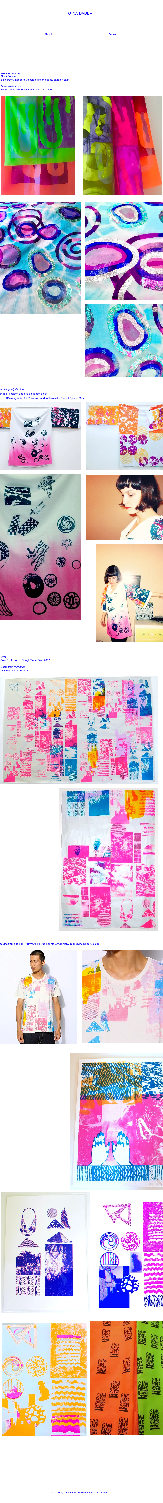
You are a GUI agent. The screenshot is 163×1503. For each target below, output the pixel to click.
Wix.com (102, 1492)
